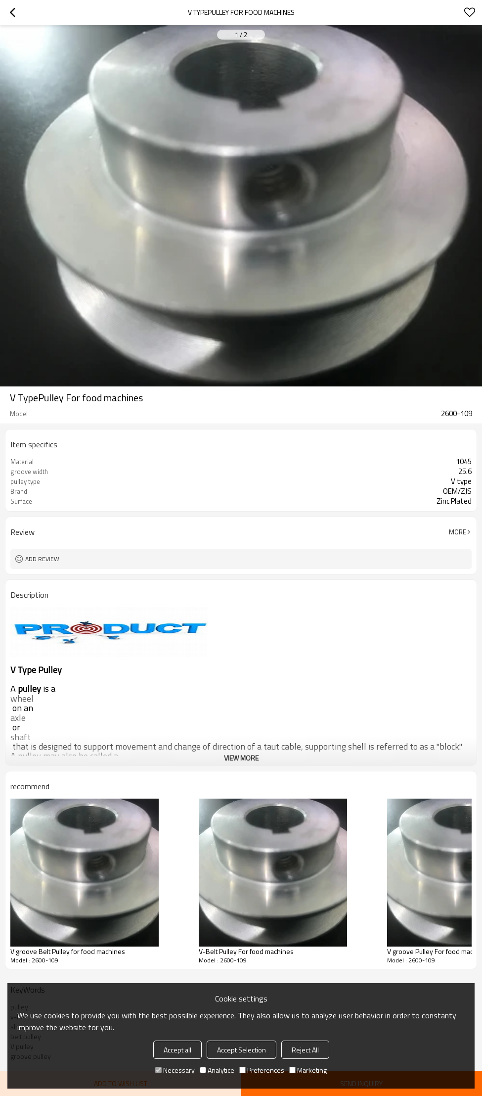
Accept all (177, 1050)
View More (241, 758)
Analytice (217, 1070)
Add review (42, 559)
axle (18, 718)
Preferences (261, 1070)
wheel (22, 699)
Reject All (305, 1050)
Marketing (308, 1070)
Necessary (175, 1070)
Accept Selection (241, 1050)
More (457, 532)
